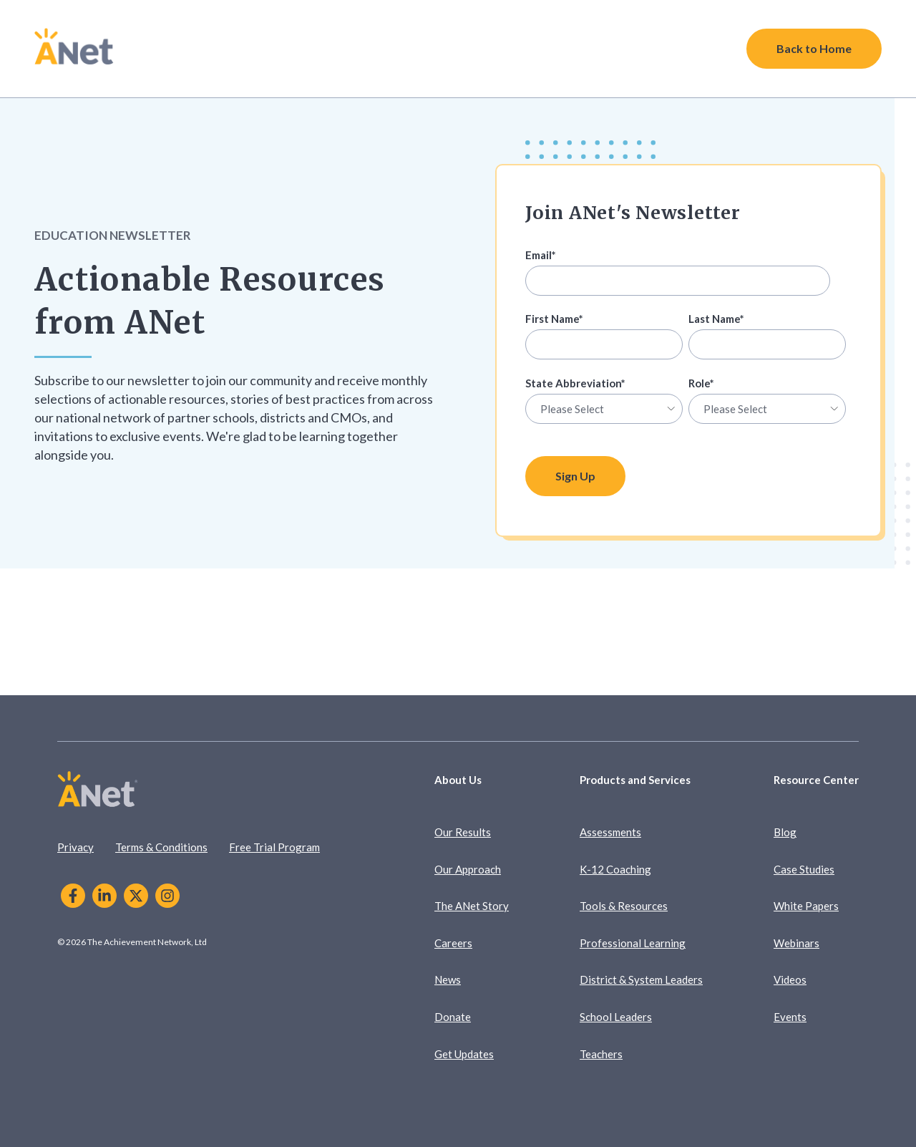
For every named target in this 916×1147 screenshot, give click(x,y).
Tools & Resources (624, 905)
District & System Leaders (641, 979)
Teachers (601, 1053)
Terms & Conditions (161, 847)
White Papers (806, 905)
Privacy (75, 847)
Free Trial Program (274, 847)
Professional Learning (633, 943)
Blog (785, 832)
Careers (453, 943)
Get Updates (464, 1053)
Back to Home (814, 48)
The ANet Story (471, 905)
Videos (790, 979)
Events (790, 1016)
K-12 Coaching (615, 869)
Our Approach (467, 869)
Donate (452, 1016)
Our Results (462, 832)
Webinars (796, 943)
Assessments (610, 832)
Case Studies (804, 869)
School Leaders (616, 1016)
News (447, 979)
